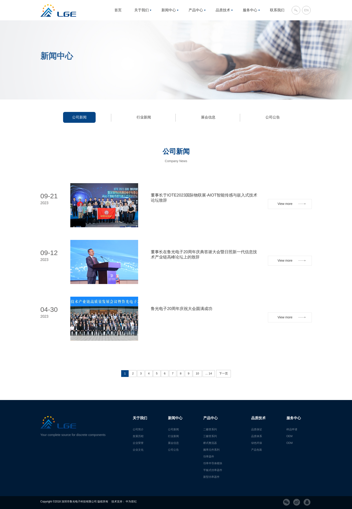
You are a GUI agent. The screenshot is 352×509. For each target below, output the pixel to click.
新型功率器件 (211, 476)
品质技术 (223, 10)
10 (197, 373)
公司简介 (138, 429)
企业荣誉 (138, 443)
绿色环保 (256, 443)
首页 (118, 10)
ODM (289, 443)
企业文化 (138, 449)
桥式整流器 (210, 443)
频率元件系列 (211, 449)
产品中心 (196, 10)
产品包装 (256, 449)
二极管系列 (210, 429)
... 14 (208, 373)
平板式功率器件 (212, 470)
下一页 (223, 373)
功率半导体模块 (212, 463)
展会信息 (208, 117)
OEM (289, 436)
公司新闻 (79, 117)
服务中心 (250, 10)
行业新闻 (144, 117)
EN (306, 10)
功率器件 (208, 456)
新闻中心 (168, 10)
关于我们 (141, 10)
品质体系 (256, 436)
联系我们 (277, 10)
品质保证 (256, 429)
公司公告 (272, 117)
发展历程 (138, 436)
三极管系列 (210, 436)
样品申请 (291, 429)
